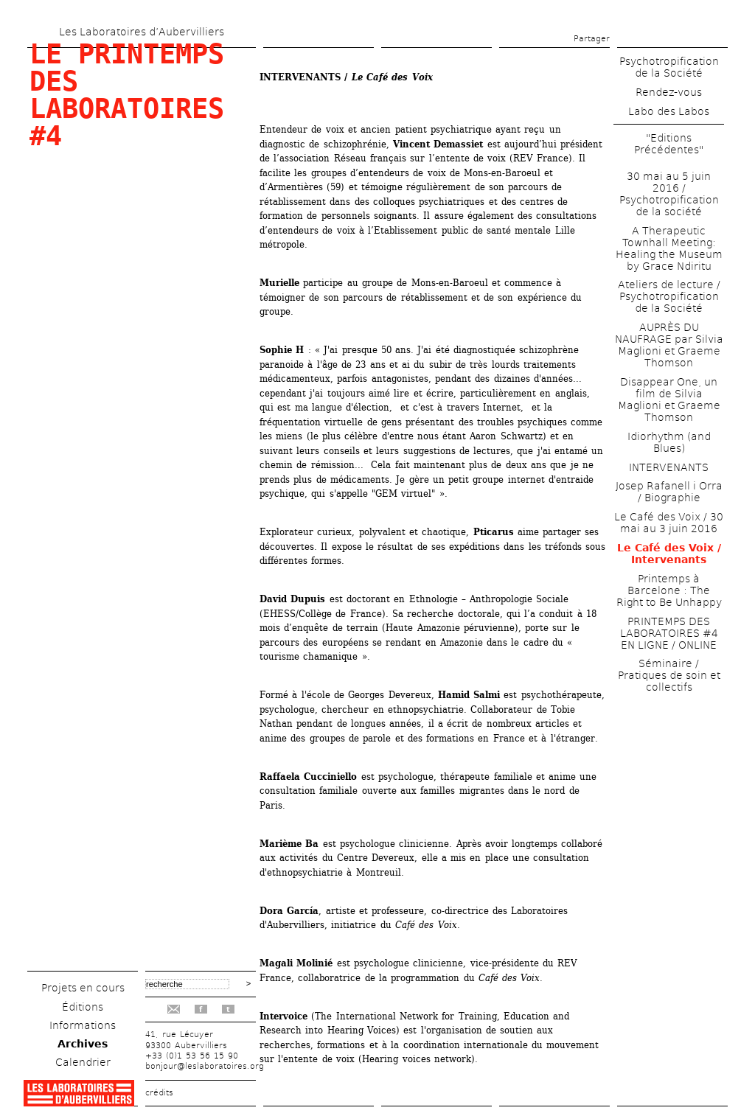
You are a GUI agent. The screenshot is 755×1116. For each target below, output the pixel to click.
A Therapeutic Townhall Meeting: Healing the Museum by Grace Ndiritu (669, 248)
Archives (83, 1044)
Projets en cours (83, 988)
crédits (159, 1093)
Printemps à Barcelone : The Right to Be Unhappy (669, 590)
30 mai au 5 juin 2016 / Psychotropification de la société (669, 193)
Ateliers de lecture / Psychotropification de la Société (669, 296)
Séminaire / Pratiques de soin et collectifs (669, 675)
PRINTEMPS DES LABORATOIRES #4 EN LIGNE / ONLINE (669, 633)
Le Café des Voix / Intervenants (669, 553)
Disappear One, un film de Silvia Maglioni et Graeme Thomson (669, 399)
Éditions (82, 1007)
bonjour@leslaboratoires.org (204, 1066)
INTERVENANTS (669, 467)
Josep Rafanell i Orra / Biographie (669, 491)
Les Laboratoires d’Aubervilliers (141, 32)
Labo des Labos (668, 111)
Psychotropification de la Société (669, 67)
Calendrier (83, 1062)
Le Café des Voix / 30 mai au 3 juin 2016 (668, 522)
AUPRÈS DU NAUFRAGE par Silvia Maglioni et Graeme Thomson (669, 345)
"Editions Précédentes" (668, 144)
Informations (82, 1025)
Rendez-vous (669, 92)
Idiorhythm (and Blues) (669, 442)
